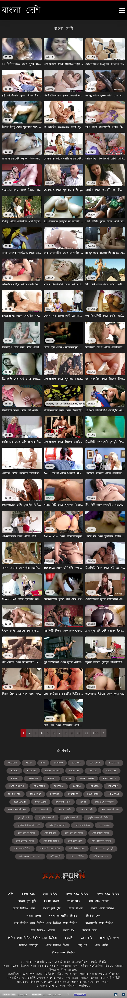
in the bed (15, 793)
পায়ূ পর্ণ (83, 945)
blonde (15, 770)
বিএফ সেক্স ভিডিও (63, 952)
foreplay (59, 786)
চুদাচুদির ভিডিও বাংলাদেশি (29, 824)
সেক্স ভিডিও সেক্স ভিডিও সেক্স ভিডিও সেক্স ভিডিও (45, 922)
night (82, 801)
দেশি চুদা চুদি (50, 832)
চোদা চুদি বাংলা (110, 937)
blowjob (32, 770)
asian (29, 762)
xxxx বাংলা (51, 900)
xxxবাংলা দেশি (64, 809)
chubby (15, 778)
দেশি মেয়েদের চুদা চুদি (103, 847)
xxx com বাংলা (99, 900)
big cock (95, 762)
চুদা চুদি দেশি (23, 817)
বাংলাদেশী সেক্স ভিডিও (100, 922)
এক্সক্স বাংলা (33, 915)
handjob (93, 786)
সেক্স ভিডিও (50, 892)
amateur (13, 762)
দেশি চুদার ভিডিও (51, 840)
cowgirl (51, 778)
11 (87, 733)
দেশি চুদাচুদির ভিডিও (25, 840)
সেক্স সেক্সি (102, 945)
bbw (43, 762)
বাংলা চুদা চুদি (26, 900)
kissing (54, 793)
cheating (111, 770)
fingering (39, 786)
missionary (20, 801)
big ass (76, 762)
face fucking (17, 786)
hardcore (112, 786)
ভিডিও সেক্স (94, 915)
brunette (74, 770)
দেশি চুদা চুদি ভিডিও (74, 832)
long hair (92, 793)
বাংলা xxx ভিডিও (77, 892)
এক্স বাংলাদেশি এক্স (110, 809)
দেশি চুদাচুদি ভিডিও (100, 832)
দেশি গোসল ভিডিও (26, 832)
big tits (113, 762)
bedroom (58, 762)
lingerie (73, 793)
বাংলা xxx (27, 892)
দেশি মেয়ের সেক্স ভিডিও (30, 855)
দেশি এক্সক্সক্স (104, 824)
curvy (68, 778)
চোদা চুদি (86, 937)
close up (33, 778)
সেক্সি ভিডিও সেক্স (22, 907)
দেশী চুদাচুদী (55, 855)
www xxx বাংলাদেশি (104, 801)
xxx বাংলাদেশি (41, 809)
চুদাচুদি (68, 937)
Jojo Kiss (35, 793)
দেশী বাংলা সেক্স (100, 855)
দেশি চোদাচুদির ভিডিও (101, 840)
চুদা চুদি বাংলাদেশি (46, 817)
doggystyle (109, 778)
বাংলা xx (69, 930)
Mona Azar (41, 801)
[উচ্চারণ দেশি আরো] (122, 10)
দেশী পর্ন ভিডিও (77, 855)
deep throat (87, 778)
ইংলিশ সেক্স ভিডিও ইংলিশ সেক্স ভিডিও (31, 937)
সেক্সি (10, 892)
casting (92, 770)
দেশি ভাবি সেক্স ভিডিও (50, 847)
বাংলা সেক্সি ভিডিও (103, 907)
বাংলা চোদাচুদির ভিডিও (63, 915)
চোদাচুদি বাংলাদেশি (58, 824)
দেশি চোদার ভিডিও (22, 847)
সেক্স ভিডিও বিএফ (57, 945)
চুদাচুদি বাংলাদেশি (71, 817)
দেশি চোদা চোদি (75, 840)
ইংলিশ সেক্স (90, 930)
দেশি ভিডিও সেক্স (77, 847)
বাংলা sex (74, 900)
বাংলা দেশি (48, 985)
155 (96, 733)
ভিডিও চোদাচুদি (28, 945)
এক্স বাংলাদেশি (86, 809)
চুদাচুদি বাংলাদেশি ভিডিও (98, 817)
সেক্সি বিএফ (76, 907)
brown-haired (53, 770)
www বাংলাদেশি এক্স (17, 809)
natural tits (63, 801)
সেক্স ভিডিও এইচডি (42, 930)
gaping (76, 786)
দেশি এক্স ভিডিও (82, 824)
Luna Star (112, 793)
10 (78, 733)
